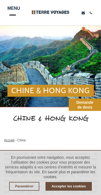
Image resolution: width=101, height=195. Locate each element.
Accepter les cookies (68, 186)
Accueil (9, 140)
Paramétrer (24, 186)
